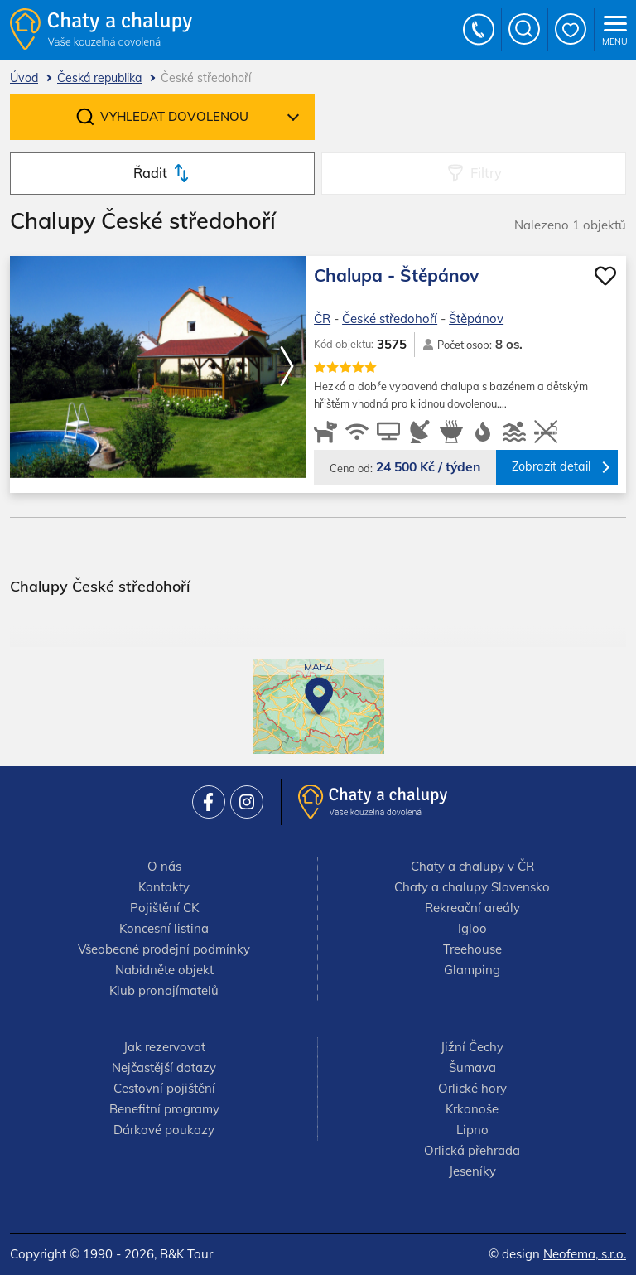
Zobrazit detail (551, 466)
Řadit (150, 172)
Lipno (472, 1129)
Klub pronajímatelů (164, 990)
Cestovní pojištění (164, 1088)
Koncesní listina (164, 928)
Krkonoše (472, 1109)
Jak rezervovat (164, 1047)
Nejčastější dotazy (164, 1067)
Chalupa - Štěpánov (396, 275)
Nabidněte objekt (164, 970)
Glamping (472, 970)
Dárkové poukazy (163, 1129)
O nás (164, 866)
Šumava (472, 1067)
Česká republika (99, 77)
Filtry (486, 172)
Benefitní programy (164, 1109)
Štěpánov (476, 318)
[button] (286, 367)
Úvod (24, 77)
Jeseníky (472, 1171)
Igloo (472, 928)
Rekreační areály (472, 907)
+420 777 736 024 (479, 29)
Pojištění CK (164, 907)
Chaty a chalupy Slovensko (472, 887)
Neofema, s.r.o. (584, 1254)
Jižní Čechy (472, 1047)
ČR (322, 318)
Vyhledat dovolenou (174, 116)
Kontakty (164, 887)
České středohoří (389, 318)
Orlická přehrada (472, 1150)
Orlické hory (472, 1088)
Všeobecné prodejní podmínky (164, 949)
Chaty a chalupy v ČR (472, 866)
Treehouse (472, 949)
